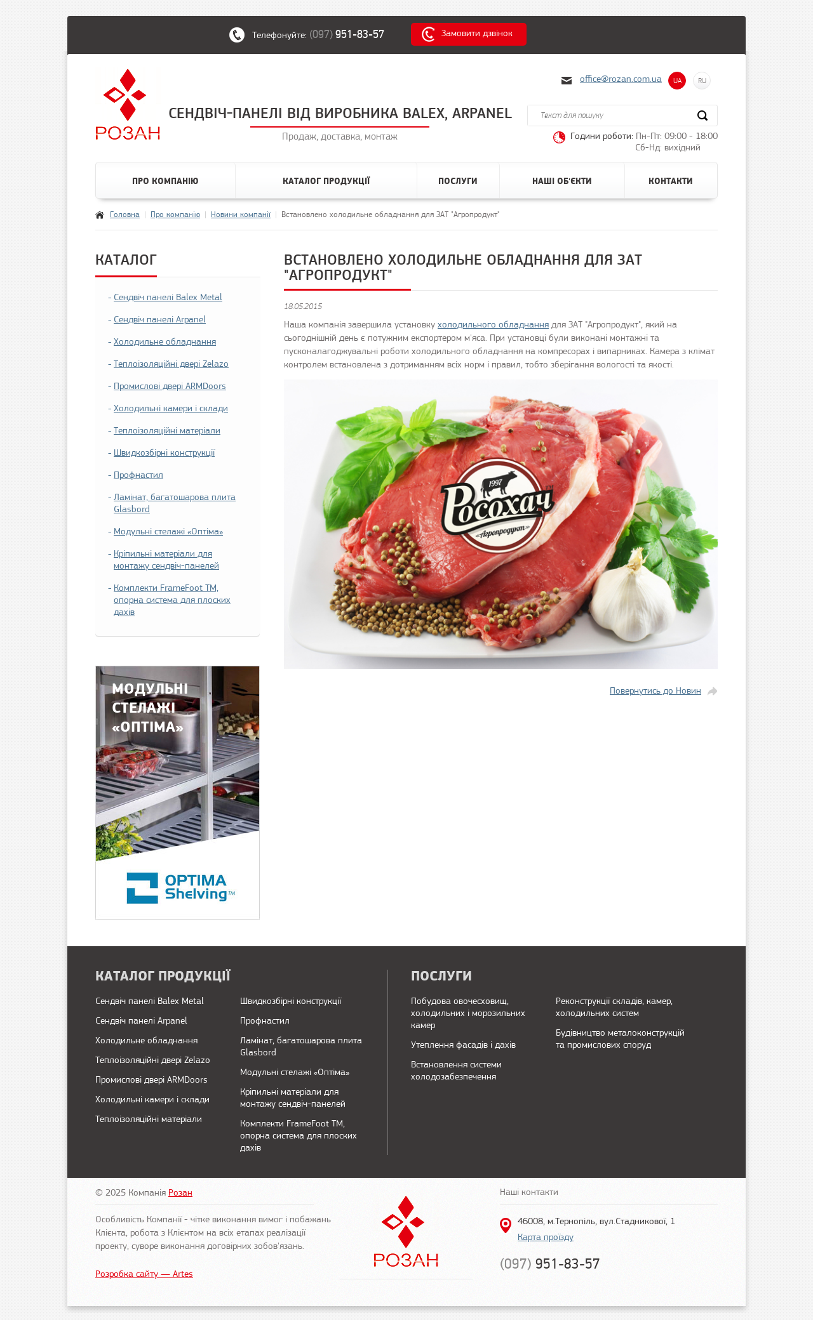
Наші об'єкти (562, 181)
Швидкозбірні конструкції (164, 453)
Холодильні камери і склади (171, 409)
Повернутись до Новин (655, 691)
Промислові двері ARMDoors (170, 387)
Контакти (670, 181)
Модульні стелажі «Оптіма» (168, 532)
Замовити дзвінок (477, 34)
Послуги (458, 181)
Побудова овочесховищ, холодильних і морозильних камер (468, 1014)
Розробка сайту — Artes (144, 1274)
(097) (353, 34)
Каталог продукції (326, 181)
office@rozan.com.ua (621, 79)
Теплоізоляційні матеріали (167, 431)
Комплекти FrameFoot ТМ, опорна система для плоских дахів (172, 600)
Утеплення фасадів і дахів (463, 1045)
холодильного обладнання (493, 325)
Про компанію (165, 181)
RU (702, 80)
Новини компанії (241, 215)
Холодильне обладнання (165, 342)
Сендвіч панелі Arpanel (160, 320)
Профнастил (138, 475)
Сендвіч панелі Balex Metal (168, 298)
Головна (125, 215)
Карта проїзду (546, 1238)
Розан (180, 1193)
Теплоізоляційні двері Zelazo (171, 364)
